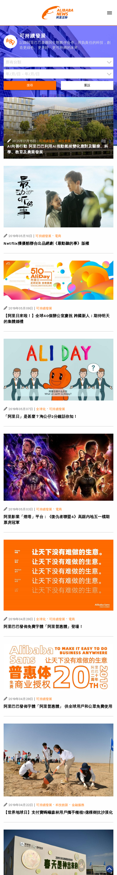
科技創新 (64, 141)
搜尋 (30, 85)
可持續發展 (47, 141)
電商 (58, 236)
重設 (87, 85)
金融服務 (78, 805)
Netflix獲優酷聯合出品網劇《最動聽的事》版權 (46, 243)
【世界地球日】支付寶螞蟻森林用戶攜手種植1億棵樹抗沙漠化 (58, 812)
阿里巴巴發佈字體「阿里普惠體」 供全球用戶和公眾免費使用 (58, 706)
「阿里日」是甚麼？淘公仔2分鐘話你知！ (41, 416)
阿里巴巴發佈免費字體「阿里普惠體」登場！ (43, 626)
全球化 (41, 409)
